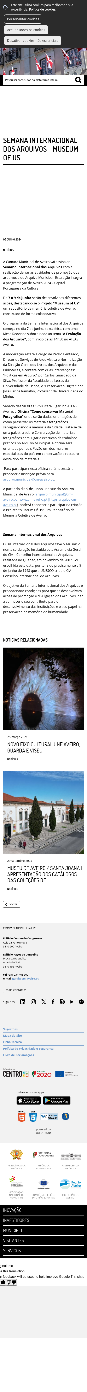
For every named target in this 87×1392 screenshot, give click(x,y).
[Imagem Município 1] (43, 56)
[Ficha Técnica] (43, 1042)
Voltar (13, 904)
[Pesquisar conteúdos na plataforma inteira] (78, 80)
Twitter (43, 1002)
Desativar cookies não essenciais (32, 40)
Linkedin (22, 1002)
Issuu (62, 1002)
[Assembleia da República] (70, 1161)
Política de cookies (42, 9)
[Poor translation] (11, 1282)
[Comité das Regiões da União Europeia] (43, 1189)
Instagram (33, 1002)
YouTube (71, 1003)
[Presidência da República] (16, 1159)
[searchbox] (43, 80)
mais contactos (16, 990)
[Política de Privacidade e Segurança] (43, 1048)
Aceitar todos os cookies (26, 30)
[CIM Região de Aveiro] (70, 1189)
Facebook (53, 1002)
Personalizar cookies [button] (23, 19)
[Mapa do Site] (43, 1035)
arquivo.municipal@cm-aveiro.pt (28, 479)
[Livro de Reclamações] (43, 1055)
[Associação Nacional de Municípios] (16, 1187)
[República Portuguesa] (43, 1159)
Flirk (81, 1002)
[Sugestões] (43, 1029)
